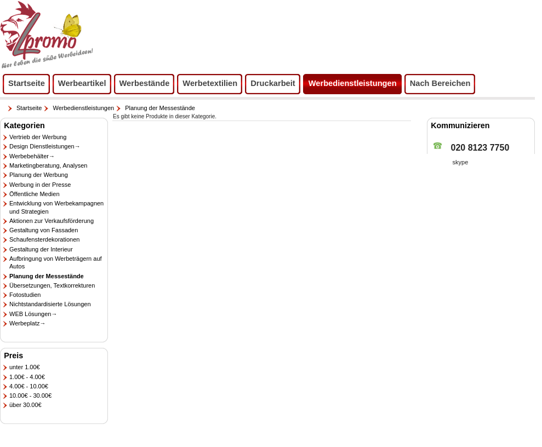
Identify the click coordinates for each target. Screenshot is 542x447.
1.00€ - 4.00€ (27, 377)
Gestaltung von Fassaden (43, 230)
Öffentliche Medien (34, 194)
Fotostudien (25, 294)
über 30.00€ (25, 405)
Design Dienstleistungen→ (45, 146)
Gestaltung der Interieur (41, 249)
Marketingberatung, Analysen (48, 165)
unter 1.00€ (24, 367)
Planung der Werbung (38, 174)
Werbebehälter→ (32, 156)
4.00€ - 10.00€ (28, 386)
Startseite (29, 108)
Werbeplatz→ (27, 323)
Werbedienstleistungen (83, 108)
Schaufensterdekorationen (44, 239)
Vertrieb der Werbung (37, 137)
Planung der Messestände (160, 108)
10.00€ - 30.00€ (30, 395)
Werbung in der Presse (40, 184)
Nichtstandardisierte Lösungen (50, 304)
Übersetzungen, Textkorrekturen (52, 285)
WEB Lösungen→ (33, 314)
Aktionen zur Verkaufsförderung (51, 220)
